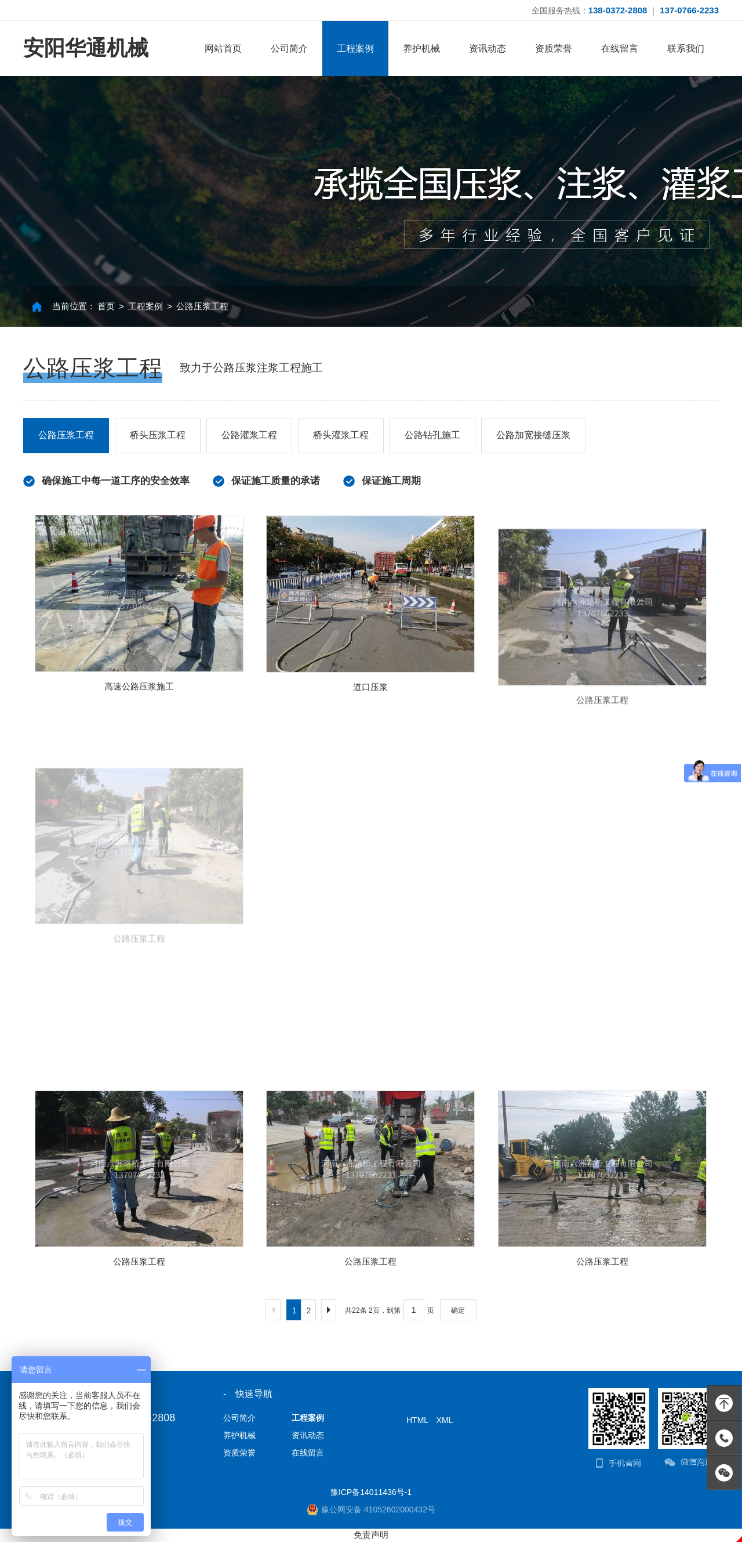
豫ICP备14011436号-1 (371, 1492)
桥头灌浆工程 (341, 435)
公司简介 (289, 48)
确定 (458, 1310)
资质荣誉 (553, 48)
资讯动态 (487, 48)
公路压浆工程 (202, 306)
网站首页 (223, 48)
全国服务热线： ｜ (625, 10)
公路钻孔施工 (432, 435)
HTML (417, 1420)
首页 (106, 306)
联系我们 (685, 48)
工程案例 (355, 48)
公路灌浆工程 (249, 435)
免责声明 (371, 1535)
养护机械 (421, 48)
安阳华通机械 (85, 48)
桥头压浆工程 (158, 435)
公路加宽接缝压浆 (533, 435)
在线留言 (619, 48)
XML (445, 1420)
